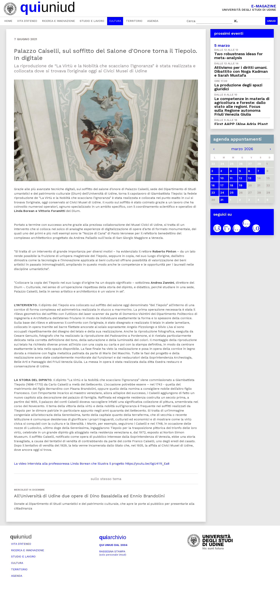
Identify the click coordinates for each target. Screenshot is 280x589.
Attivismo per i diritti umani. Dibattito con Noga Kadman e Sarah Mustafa (241, 71)
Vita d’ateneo (27, 20)
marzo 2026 (242, 148)
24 (222, 192)
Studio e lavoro (92, 20)
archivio (112, 537)
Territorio (134, 20)
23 (213, 192)
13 (249, 178)
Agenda (152, 20)
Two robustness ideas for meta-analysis (238, 55)
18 (231, 185)
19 (240, 185)
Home (8, 20)
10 (222, 178)
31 (221, 200)
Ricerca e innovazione (58, 20)
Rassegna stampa (112, 553)
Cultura (115, 20)
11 (231, 178)
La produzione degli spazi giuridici (238, 87)
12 (240, 178)
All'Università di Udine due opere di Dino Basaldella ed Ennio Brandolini (89, 495)
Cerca (191, 21)
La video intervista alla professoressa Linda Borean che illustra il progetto (69, 463)
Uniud (271, 20)
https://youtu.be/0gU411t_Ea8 (147, 463)
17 (222, 185)
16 (213, 185)
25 (232, 192)
